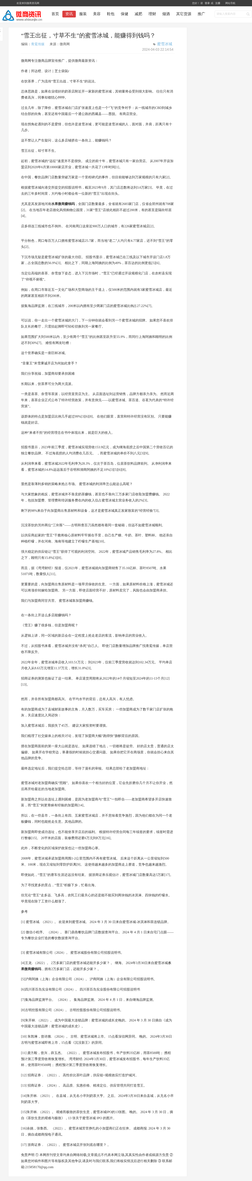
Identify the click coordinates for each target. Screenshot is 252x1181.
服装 (83, 14)
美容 (97, 14)
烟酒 (166, 14)
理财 (152, 14)
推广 (201, 14)
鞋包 (110, 14)
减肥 (138, 14)
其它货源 (183, 14)
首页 (55, 14)
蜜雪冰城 (164, 44)
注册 (217, 3)
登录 (207, 3)
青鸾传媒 (38, 44)
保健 (124, 14)
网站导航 (230, 3)
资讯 (69, 14)
